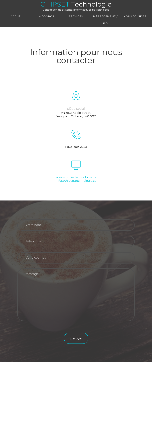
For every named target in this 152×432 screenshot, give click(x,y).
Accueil (17, 16)
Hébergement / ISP (105, 20)
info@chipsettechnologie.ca (76, 181)
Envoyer (76, 338)
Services (76, 16)
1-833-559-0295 (76, 147)
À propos (46, 16)
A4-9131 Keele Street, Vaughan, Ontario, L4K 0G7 (76, 114)
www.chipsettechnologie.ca (76, 177)
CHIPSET (76, 5)
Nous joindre (134, 16)
